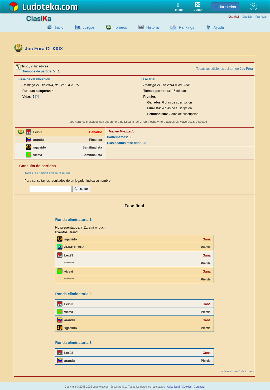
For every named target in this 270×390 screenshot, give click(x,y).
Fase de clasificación (34, 79)
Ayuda (219, 27)
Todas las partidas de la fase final (48, 173)
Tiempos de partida (36, 71)
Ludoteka (40, 7)
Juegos (89, 27)
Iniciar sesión (225, 7)
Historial (153, 27)
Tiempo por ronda (156, 91)
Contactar (199, 386)
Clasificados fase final (123, 143)
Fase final (148, 79)
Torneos (120, 27)
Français (261, 16)
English (247, 16)
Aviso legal (173, 386)
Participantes (117, 137)
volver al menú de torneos (238, 371)
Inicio (59, 27)
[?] (37, 96)
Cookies (186, 386)
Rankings (186, 27)
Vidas (26, 96)
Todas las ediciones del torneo (224, 69)
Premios (149, 96)
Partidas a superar (36, 91)
